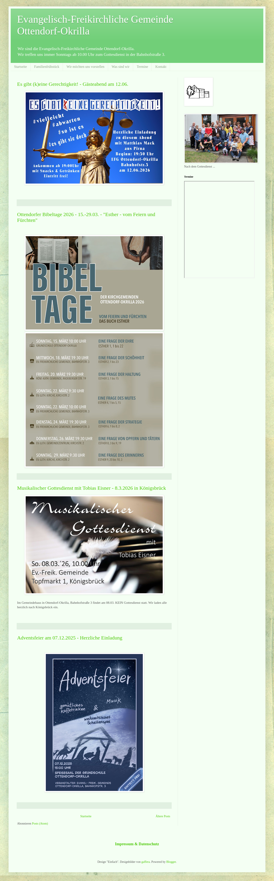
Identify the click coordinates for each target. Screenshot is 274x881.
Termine (142, 66)
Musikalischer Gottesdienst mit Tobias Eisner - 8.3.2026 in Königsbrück (91, 488)
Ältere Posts (163, 816)
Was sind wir (121, 66)
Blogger (171, 861)
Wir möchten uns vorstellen (85, 66)
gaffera (145, 861)
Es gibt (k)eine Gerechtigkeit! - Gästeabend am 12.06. (72, 84)
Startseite (20, 66)
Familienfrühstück (46, 66)
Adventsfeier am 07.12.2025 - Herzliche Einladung (69, 638)
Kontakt (161, 66)
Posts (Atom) (40, 823)
